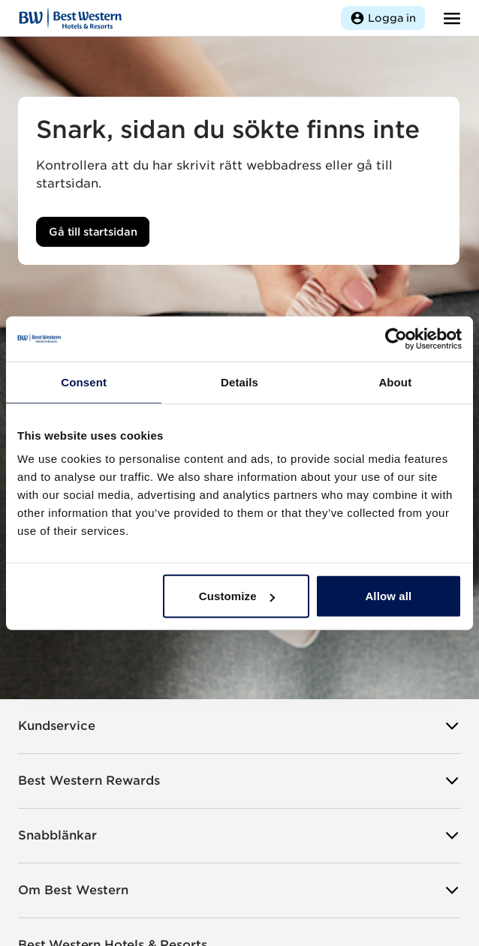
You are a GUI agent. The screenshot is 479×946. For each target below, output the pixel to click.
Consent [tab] (84, 381)
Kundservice (239, 726)
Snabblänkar (239, 836)
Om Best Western (239, 890)
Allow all (388, 596)
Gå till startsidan (93, 232)
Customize (237, 596)
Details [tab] (239, 381)
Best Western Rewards (239, 781)
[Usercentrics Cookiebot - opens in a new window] (396, 338)
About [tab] (394, 381)
